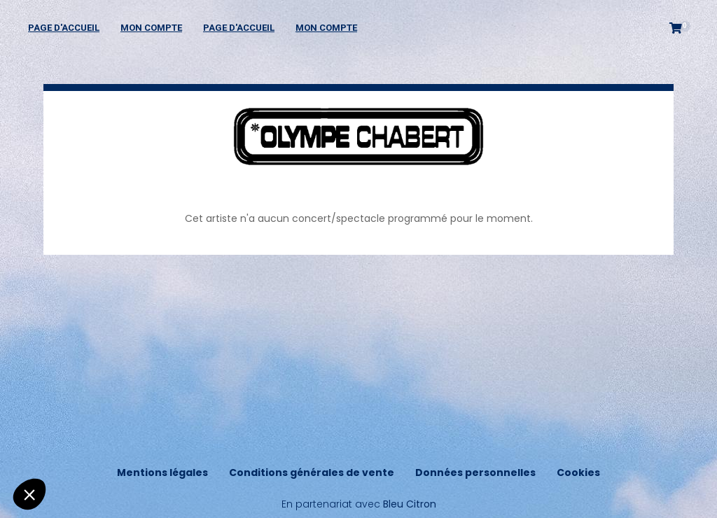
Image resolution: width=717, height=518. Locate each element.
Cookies (578, 472)
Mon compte (151, 27)
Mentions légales (162, 472)
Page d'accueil (63, 27)
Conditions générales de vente (311, 472)
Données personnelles (475, 472)
